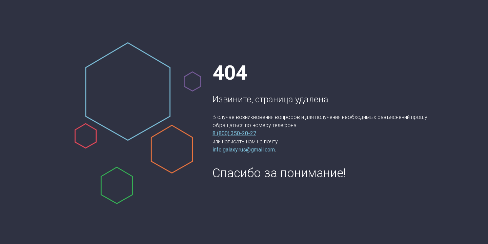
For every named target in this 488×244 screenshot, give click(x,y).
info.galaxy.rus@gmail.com (243, 149)
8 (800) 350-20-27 (234, 133)
